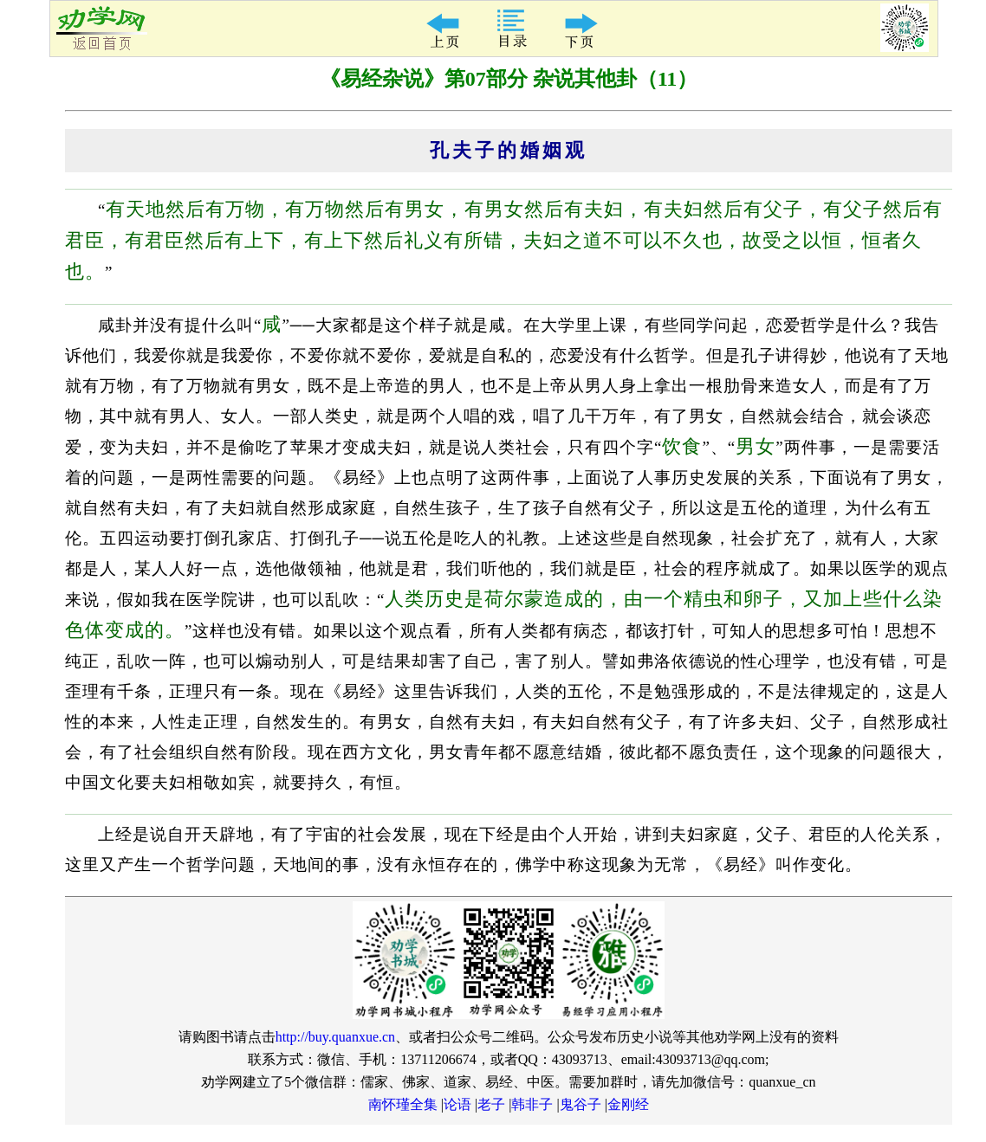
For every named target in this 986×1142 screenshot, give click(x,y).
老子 (491, 1104)
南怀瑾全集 (403, 1104)
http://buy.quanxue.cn (336, 1036)
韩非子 (532, 1104)
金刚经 (628, 1104)
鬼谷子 (580, 1104)
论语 (457, 1104)
